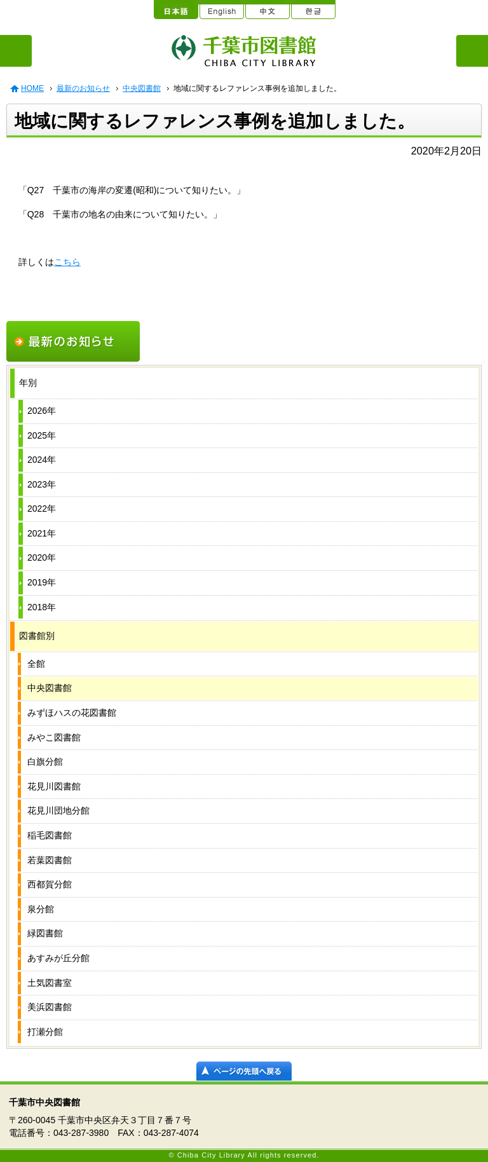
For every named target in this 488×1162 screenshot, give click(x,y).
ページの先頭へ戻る (244, 1071)
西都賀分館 (49, 884)
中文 (267, 9)
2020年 (41, 557)
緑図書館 (45, 933)
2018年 (41, 607)
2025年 (41, 435)
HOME (32, 88)
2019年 (41, 582)
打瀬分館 (45, 1032)
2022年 (41, 508)
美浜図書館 (49, 1007)
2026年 (41, 411)
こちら (67, 262)
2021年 (41, 533)
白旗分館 (45, 761)
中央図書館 (142, 88)
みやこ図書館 (54, 737)
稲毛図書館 (49, 835)
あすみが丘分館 (58, 958)
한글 (313, 9)
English (221, 9)
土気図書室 (49, 983)
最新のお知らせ (83, 88)
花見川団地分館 (58, 810)
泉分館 (40, 909)
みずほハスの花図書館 (71, 712)
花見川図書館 (54, 786)
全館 (36, 664)
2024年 (41, 460)
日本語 (175, 9)
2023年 (41, 484)
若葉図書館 (49, 860)
